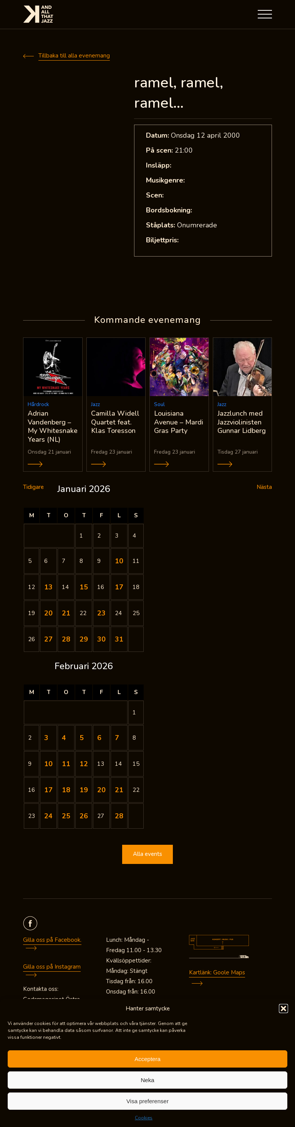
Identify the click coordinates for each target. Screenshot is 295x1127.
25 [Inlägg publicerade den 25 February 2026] (66, 816)
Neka (147, 1080)
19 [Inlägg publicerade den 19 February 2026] (84, 790)
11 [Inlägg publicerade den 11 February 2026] (66, 763)
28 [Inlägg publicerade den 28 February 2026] (119, 816)
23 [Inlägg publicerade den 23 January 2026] (101, 613)
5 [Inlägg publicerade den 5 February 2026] (82, 737)
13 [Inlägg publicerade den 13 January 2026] (48, 587)
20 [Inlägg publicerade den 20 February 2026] (101, 790)
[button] (283, 1008)
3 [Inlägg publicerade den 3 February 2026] (46, 737)
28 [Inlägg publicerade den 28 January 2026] (66, 639)
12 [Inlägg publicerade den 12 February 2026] (84, 763)
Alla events (147, 854)
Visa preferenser (147, 1101)
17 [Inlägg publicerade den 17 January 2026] (119, 587)
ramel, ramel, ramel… (178, 92)
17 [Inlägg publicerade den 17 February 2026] (48, 790)
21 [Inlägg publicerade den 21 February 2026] (119, 790)
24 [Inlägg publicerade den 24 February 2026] (48, 816)
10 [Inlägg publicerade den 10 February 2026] (48, 763)
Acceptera (147, 1059)
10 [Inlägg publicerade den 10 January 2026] (119, 561)
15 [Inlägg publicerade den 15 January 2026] (84, 587)
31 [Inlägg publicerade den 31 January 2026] (119, 639)
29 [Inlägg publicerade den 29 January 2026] (84, 639)
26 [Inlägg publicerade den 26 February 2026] (84, 816)
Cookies (143, 1118)
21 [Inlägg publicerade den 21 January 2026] (66, 613)
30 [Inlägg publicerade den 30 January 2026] (101, 639)
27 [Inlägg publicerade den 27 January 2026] (48, 639)
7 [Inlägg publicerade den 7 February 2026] (117, 737)
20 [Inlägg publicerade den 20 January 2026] (48, 613)
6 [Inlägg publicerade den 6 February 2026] (99, 737)
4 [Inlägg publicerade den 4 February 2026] (64, 737)
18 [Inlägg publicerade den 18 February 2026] (66, 790)
